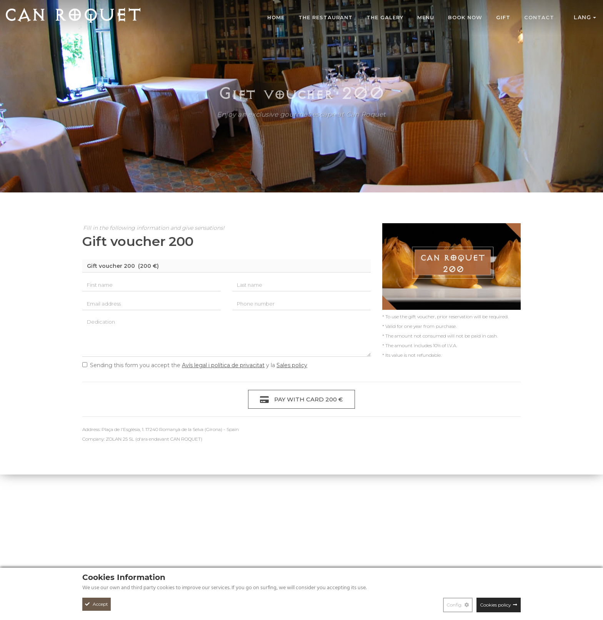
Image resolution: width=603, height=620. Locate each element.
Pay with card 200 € (301, 400)
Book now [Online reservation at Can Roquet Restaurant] (465, 17)
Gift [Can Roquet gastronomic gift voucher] (503, 17)
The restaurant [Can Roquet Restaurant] (325, 17)
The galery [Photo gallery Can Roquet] (384, 17)
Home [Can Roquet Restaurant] (276, 17)
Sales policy (292, 365)
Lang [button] (585, 17)
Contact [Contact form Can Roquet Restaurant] (539, 17)
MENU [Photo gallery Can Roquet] (425, 17)
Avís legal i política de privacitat (223, 365)
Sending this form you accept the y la (194, 365)
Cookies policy (495, 605)
